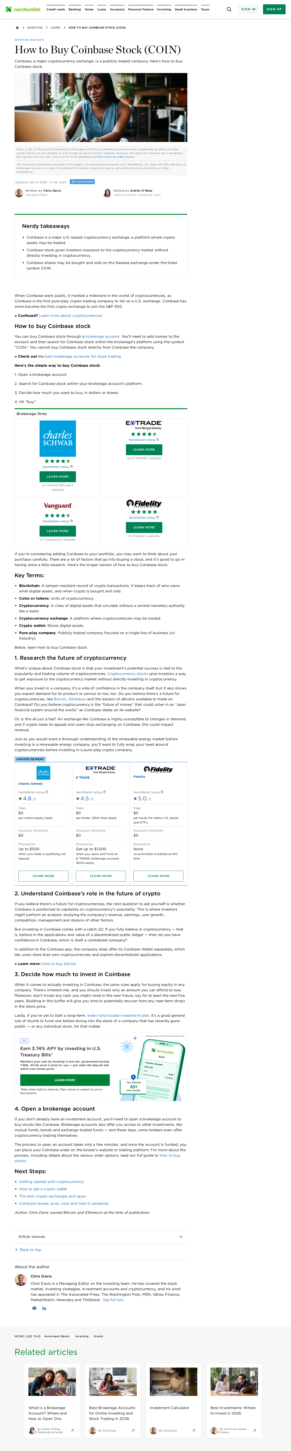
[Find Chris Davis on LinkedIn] (44, 1308)
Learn (55, 27)
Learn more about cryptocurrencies (71, 315)
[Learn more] (58, 476)
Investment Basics (57, 1336)
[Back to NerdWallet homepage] (17, 27)
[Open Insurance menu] (117, 9)
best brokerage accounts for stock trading (82, 356)
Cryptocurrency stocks (128, 674)
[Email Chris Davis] (34, 1308)
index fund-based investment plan (118, 1015)
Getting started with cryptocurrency (51, 1182)
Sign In (248, 9)
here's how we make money (115, 156)
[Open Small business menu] (186, 9)
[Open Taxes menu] (205, 9)
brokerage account (102, 336)
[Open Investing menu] (164, 9)
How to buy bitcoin (59, 964)
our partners (81, 156)
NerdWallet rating (56, 467)
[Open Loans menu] (101, 9)
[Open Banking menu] (75, 9)
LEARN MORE (65, 1080)
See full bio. (113, 1300)
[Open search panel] (229, 9)
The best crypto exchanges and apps (52, 1196)
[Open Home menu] (89, 9)
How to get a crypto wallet (43, 1189)
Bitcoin (60, 699)
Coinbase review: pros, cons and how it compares (64, 1203)
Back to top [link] (30, 1250)
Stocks (98, 1336)
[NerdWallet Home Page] (22, 9)
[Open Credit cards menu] (55, 9)
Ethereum (77, 699)
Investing (35, 27)
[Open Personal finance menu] (140, 9)
